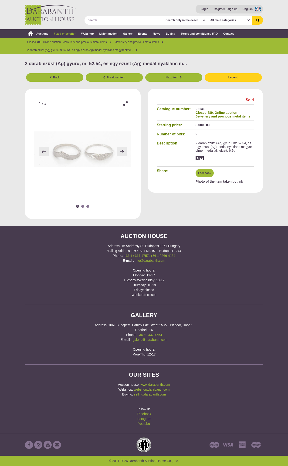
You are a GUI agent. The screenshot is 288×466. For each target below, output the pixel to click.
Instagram (144, 419)
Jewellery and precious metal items (223, 116)
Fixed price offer (64, 33)
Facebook (204, 173)
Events (142, 33)
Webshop (87, 33)
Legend (233, 77)
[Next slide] (122, 151)
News (156, 33)
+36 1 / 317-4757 (136, 256)
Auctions (38, 33)
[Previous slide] (44, 151)
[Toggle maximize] (125, 103)
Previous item (114, 77)
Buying (170, 33)
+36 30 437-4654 (149, 335)
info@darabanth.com (150, 260)
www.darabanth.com (155, 384)
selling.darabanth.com (150, 394)
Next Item (174, 77)
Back (55, 77)
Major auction (108, 33)
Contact (228, 33)
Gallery (128, 33)
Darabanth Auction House (50, 15)
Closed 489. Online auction (216, 112)
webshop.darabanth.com (151, 389)
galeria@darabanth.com (149, 340)
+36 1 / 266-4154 (163, 256)
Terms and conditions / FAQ (199, 33)
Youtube (144, 424)
